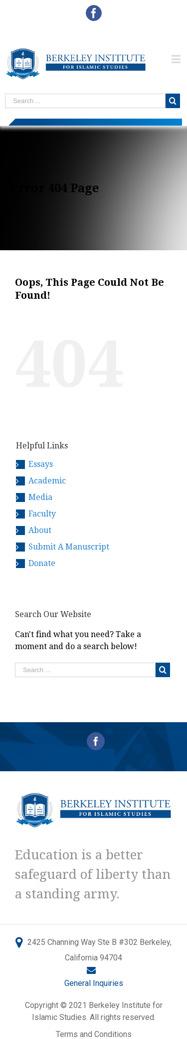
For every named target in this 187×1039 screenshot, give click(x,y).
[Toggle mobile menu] (177, 59)
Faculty (42, 513)
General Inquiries (93, 983)
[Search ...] (85, 101)
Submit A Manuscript (68, 547)
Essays (40, 464)
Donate (41, 563)
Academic (47, 480)
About (39, 530)
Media (40, 497)
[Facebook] (96, 741)
